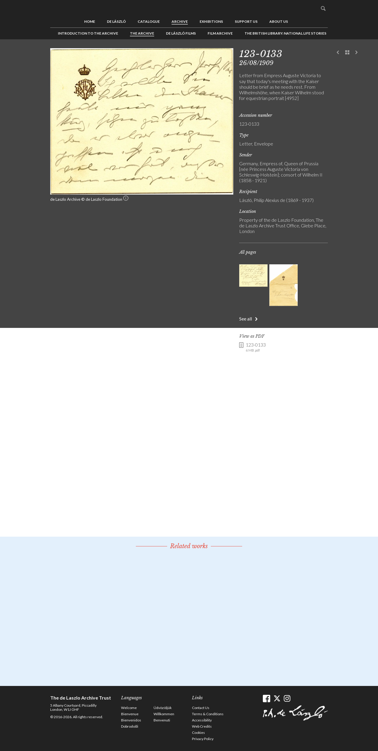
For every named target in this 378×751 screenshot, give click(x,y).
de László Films (181, 33)
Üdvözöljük (163, 707)
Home (89, 21)
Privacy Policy (203, 739)
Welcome (129, 707)
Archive (180, 21)
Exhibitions (211, 21)
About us (278, 21)
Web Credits (202, 726)
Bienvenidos (131, 720)
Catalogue (149, 21)
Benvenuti (162, 720)
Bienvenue (130, 714)
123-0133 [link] (256, 347)
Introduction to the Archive (88, 33)
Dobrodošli (129, 726)
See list (347, 52)
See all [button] (245, 318)
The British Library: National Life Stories (285, 33)
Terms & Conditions (208, 714)
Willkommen (164, 714)
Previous (338, 52)
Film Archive (220, 33)
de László (116, 21)
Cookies (198, 732)
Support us (246, 21)
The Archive (142, 33)
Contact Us (200, 707)
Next (356, 52)
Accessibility (202, 720)
